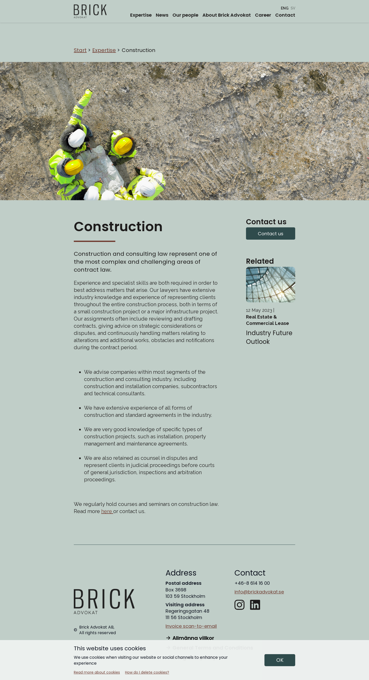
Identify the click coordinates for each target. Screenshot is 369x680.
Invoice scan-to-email (191, 626)
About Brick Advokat (226, 15)
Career (263, 15)
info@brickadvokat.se (259, 592)
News (162, 15)
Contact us (270, 233)
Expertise (141, 15)
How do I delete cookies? (147, 672)
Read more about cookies (97, 672)
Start (80, 50)
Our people (185, 15)
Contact (285, 15)
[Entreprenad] (293, 8)
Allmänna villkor (190, 638)
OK (279, 660)
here (107, 511)
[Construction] (285, 8)
